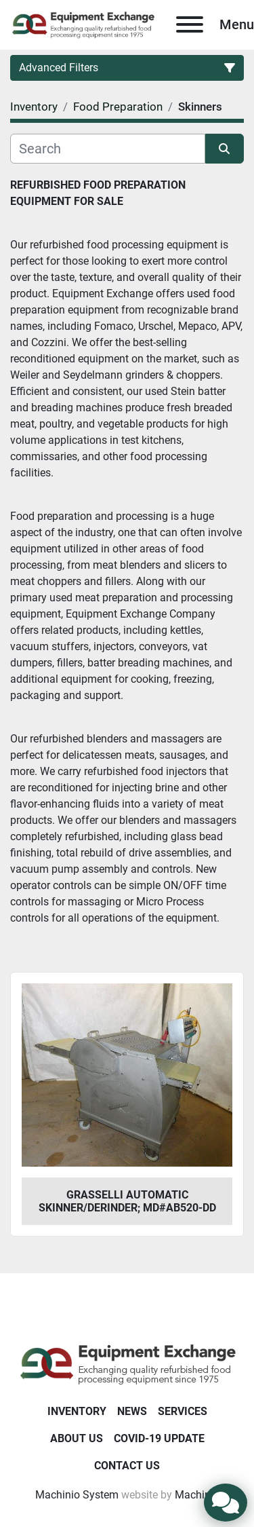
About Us (76, 1438)
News (132, 1411)
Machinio (197, 1494)
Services (182, 1411)
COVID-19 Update (159, 1438)
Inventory (76, 1411)
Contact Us (127, 1465)
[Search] (107, 149)
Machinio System (77, 1494)
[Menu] (189, 24)
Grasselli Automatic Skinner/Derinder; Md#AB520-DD (127, 1201)
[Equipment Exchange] (127, 1363)
